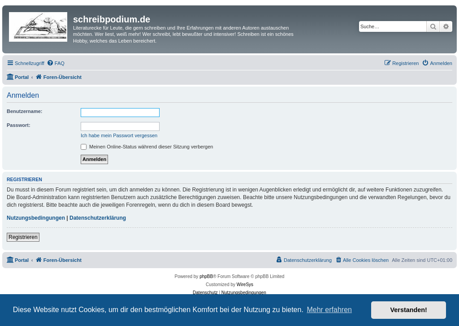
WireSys (245, 284)
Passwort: (18, 125)
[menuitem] (56, 63)
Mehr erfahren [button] (329, 309)
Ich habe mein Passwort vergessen (119, 135)
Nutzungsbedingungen (36, 218)
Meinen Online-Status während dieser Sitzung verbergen (147, 146)
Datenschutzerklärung (97, 218)
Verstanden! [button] (408, 309)
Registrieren (23, 237)
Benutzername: (24, 111)
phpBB (206, 276)
